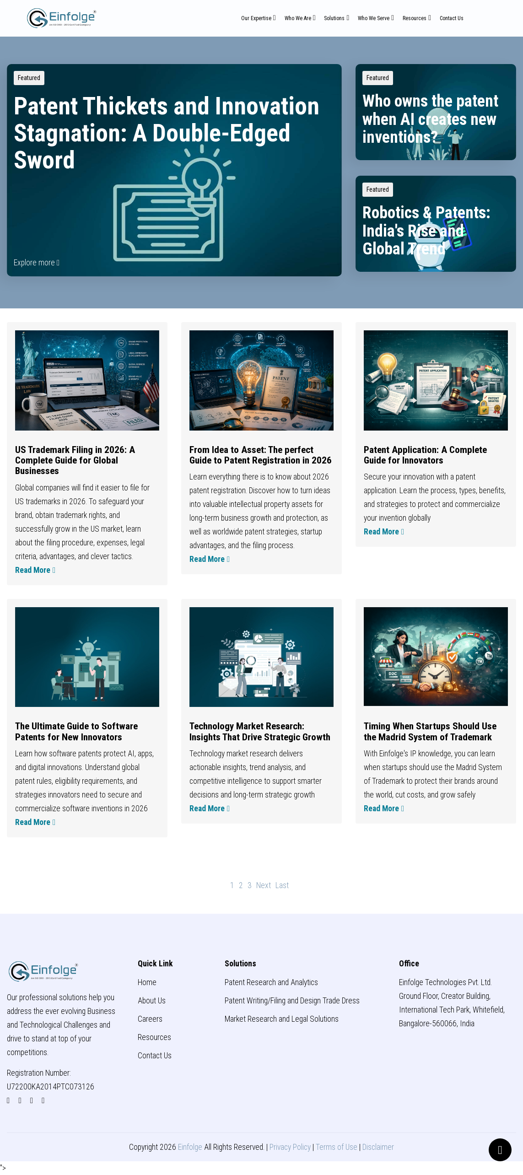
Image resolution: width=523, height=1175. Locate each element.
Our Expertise (256, 18)
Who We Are (298, 18)
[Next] (263, 885)
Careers (150, 1019)
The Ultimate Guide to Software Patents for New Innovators (76, 731)
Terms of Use (336, 1147)
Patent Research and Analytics (271, 982)
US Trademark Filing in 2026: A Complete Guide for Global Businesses (75, 460)
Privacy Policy (290, 1147)
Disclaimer (378, 1147)
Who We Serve (373, 18)
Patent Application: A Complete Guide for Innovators (425, 455)
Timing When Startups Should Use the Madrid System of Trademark (430, 731)
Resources (414, 18)
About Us (152, 1000)
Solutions (334, 18)
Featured (29, 77)
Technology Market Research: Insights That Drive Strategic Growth (259, 731)
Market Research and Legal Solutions (282, 1019)
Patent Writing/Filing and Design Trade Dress (292, 1000)
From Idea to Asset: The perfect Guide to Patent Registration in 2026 (260, 455)
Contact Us (452, 18)
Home (147, 982)
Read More (35, 570)
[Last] (282, 885)
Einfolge (190, 1147)
